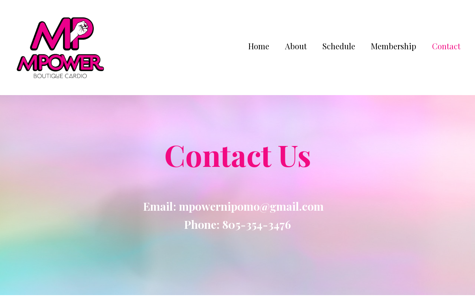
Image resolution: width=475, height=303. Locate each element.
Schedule (338, 46)
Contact (446, 46)
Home (258, 46)
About (296, 46)
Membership (393, 46)
